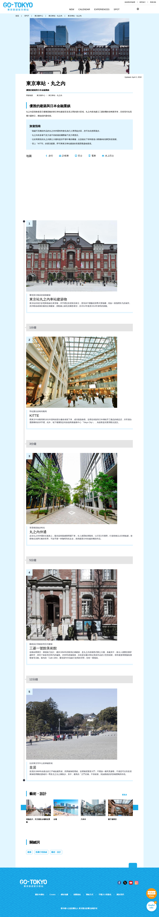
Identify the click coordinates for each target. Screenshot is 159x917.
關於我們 (120, 895)
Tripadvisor (79, 904)
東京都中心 (41, 95)
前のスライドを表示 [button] (23, 807)
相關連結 (77, 895)
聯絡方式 (89, 895)
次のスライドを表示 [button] (135, 807)
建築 (29, 852)
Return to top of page (133, 865)
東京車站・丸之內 (55, 95)
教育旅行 (143, 2)
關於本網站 (39, 895)
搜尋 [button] (143, 9)
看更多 (124, 795)
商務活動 (153, 2)
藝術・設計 (56, 852)
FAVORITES (154, 9)
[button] (85, 9)
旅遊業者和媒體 (130, 2)
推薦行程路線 (41, 852)
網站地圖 (64, 895)
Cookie (52, 895)
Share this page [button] (148, 9)
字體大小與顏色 (105, 895)
